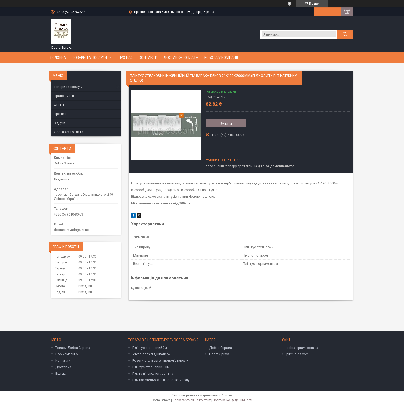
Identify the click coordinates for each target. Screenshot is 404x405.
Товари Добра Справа (72, 348)
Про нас (126, 57)
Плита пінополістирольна (152, 373)
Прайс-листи (64, 96)
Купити (226, 123)
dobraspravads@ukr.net (72, 230)
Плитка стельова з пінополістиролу (160, 380)
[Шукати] (345, 34)
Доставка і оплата (181, 57)
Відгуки (59, 123)
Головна (58, 57)
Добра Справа (220, 348)
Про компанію (66, 354)
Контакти (148, 57)
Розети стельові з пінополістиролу (160, 360)
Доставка (63, 367)
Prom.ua (227, 395)
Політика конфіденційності (232, 400)
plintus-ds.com (297, 354)
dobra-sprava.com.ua (302, 348)
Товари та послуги (89, 57)
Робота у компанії (221, 57)
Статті (59, 105)
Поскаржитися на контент (192, 400)
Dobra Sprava (219, 354)
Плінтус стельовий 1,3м (151, 367)
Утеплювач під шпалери (151, 354)
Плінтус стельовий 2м (149, 348)
